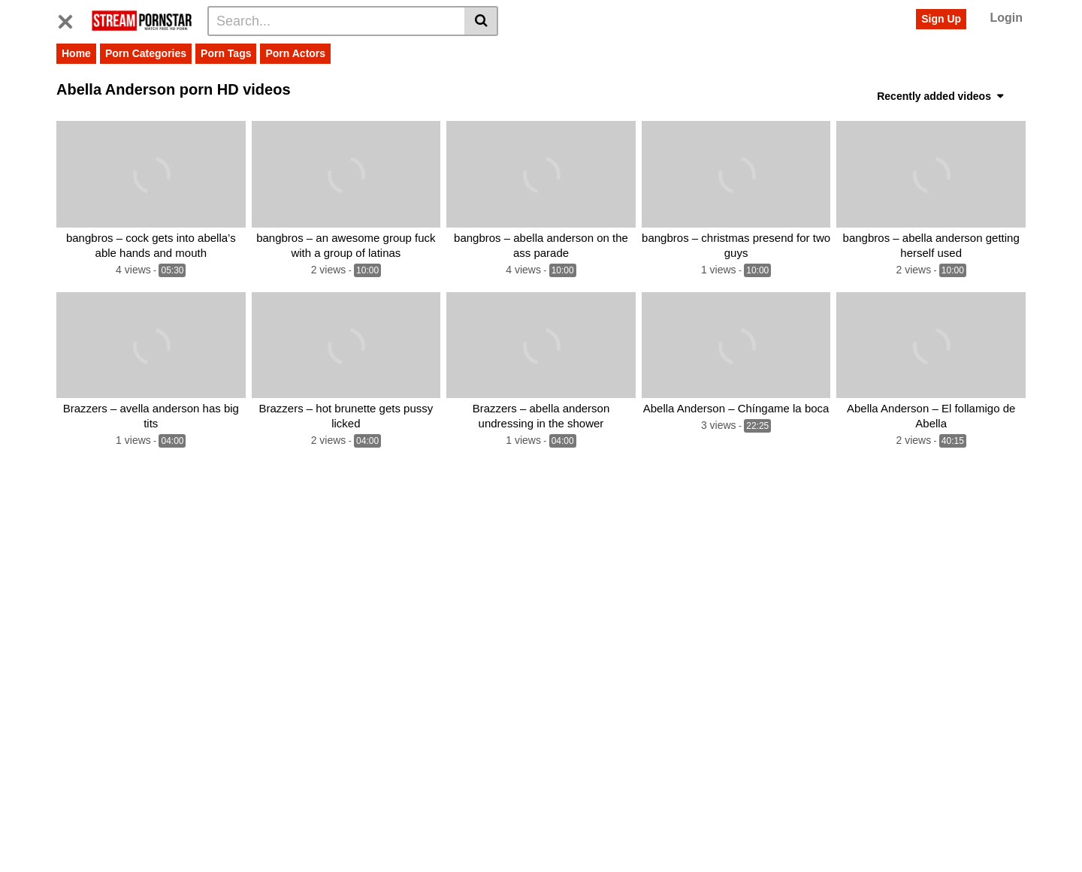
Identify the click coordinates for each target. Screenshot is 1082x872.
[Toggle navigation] (71, 19)
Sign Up (941, 19)
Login (1006, 17)
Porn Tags (226, 53)
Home (76, 53)
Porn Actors (295, 53)
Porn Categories (145, 53)
